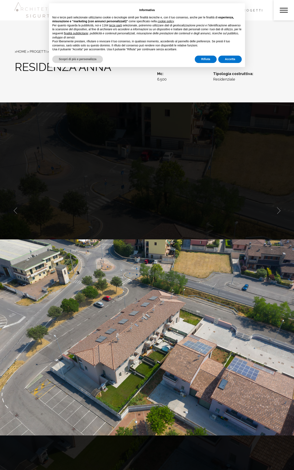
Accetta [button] (230, 59)
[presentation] (15, 210)
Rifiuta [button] (205, 59)
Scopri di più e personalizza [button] (77, 59)
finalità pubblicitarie (76, 33)
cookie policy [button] (166, 21)
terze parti (115, 25)
